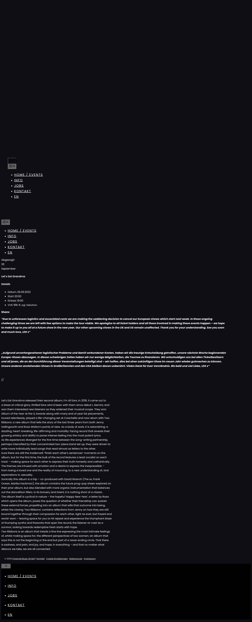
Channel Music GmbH (23, 558)
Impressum (90, 558)
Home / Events (28, 174)
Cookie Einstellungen (57, 558)
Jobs (19, 185)
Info (18, 180)
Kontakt (22, 191)
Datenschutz (75, 558)
